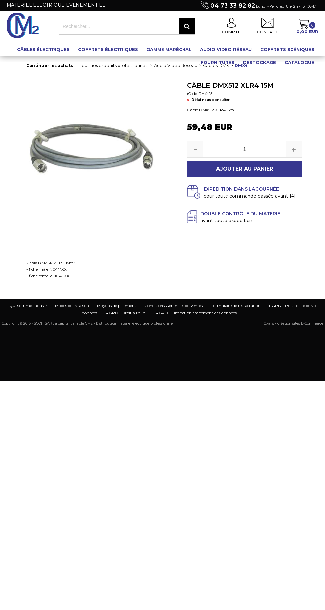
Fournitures (217, 62)
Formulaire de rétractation (236, 305)
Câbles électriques (43, 49)
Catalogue (299, 62)
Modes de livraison (72, 305)
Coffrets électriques (108, 49)
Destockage (259, 62)
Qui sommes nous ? (28, 305)
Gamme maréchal (168, 49)
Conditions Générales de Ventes (173, 305)
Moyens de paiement (116, 305)
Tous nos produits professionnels (114, 65)
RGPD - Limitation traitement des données (196, 312)
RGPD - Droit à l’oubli (126, 312)
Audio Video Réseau (226, 49)
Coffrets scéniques (287, 49)
